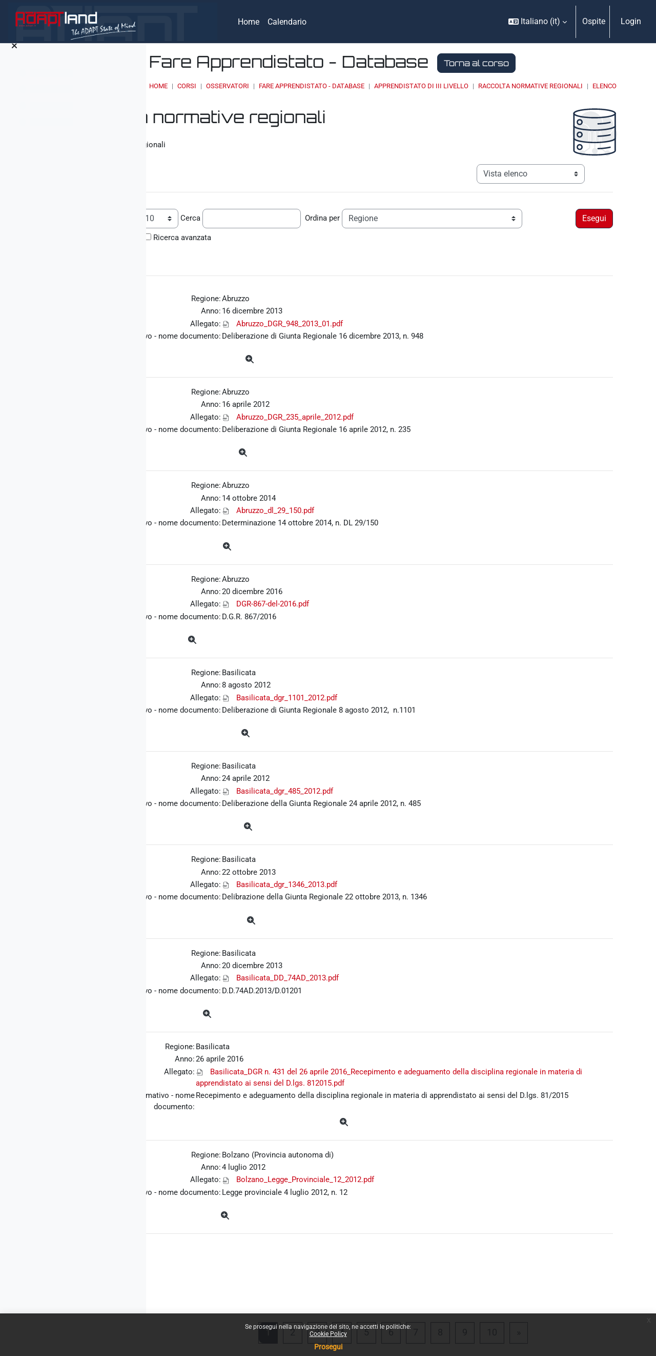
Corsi (281, 86)
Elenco (380, 96)
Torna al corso (571, 63)
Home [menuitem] (248, 22)
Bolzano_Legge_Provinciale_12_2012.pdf (415, 1235)
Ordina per (425, 228)
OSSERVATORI (322, 86)
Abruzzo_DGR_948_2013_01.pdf (399, 337)
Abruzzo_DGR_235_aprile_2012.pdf (404, 434)
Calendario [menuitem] (287, 22)
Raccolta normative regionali (306, 96)
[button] (537, 21)
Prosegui (328, 1347)
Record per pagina (205, 228)
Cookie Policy (328, 1334)
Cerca (292, 228)
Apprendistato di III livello (516, 86)
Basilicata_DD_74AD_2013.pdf (396, 1016)
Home (253, 86)
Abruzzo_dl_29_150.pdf (383, 531)
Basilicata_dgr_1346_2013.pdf (395, 919)
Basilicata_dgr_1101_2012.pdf (395, 725)
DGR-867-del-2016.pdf (381, 628)
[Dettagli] (357, 375)
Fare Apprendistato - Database (406, 86)
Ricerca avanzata (464, 248)
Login (631, 21)
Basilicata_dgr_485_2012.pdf (393, 822)
